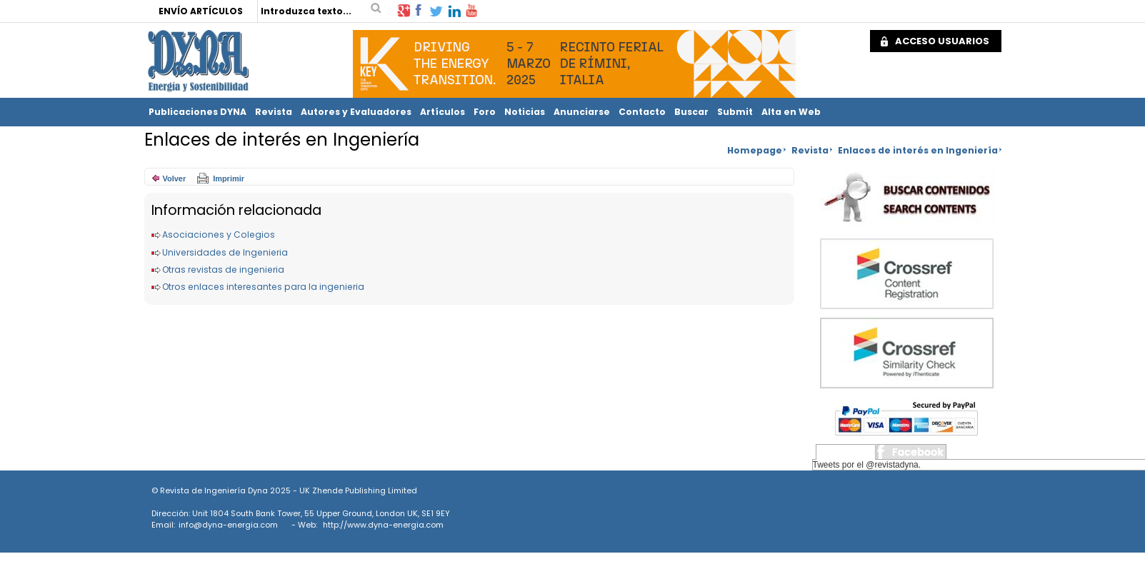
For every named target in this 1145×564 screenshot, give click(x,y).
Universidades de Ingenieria (225, 252)
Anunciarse (582, 112)
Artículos (442, 112)
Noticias (524, 112)
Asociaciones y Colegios (218, 234)
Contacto (642, 112)
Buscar (691, 112)
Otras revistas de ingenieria (223, 269)
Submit (735, 112)
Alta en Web (791, 112)
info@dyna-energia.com (228, 524)
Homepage (754, 150)
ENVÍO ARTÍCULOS (201, 11)
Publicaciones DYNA (197, 112)
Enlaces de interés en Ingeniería (918, 150)
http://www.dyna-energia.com (383, 524)
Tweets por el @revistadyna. (867, 465)
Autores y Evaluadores (356, 112)
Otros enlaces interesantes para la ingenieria (263, 287)
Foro (485, 112)
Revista (273, 112)
